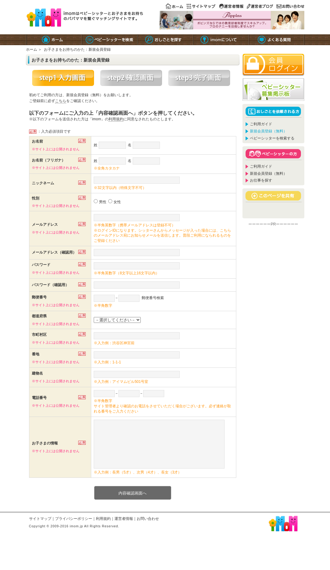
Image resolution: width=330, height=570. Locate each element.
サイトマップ (40, 528)
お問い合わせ (148, 528)
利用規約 (116, 119)
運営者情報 (123, 528)
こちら (60, 101)
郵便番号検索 (153, 298)
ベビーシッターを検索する (272, 138)
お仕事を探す (261, 180)
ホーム (31, 49)
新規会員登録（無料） (268, 173)
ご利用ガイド (261, 124)
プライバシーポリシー (73, 528)
